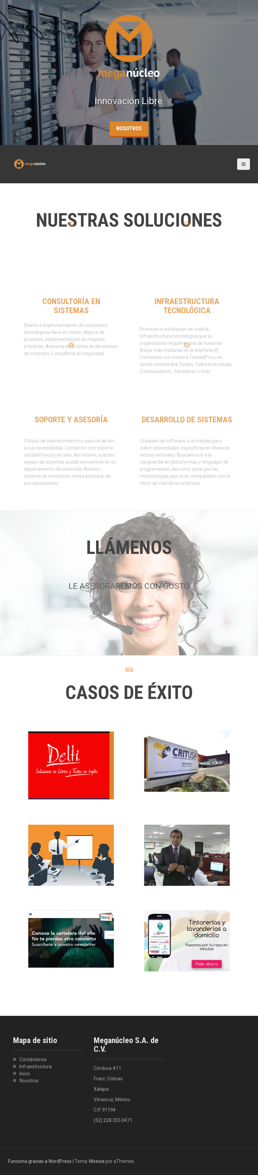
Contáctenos (33, 1059)
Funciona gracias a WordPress (40, 1161)
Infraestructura (35, 1066)
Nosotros (29, 1080)
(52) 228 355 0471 (113, 1120)
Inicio (24, 1073)
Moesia (96, 1161)
